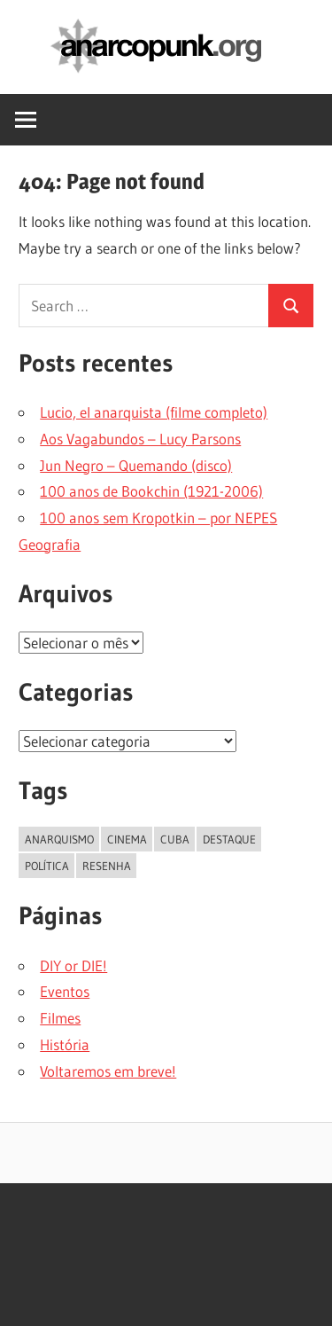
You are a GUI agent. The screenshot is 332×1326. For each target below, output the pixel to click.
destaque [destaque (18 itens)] (229, 839)
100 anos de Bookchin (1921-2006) (151, 491)
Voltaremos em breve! (108, 1071)
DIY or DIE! (73, 965)
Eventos (64, 991)
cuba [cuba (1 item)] (174, 839)
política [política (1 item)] (47, 866)
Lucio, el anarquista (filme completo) (153, 412)
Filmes (60, 1017)
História (64, 1044)
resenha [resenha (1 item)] (106, 866)
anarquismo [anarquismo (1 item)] (59, 839)
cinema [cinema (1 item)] (127, 839)
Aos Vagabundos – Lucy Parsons (140, 438)
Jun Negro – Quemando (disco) (136, 465)
